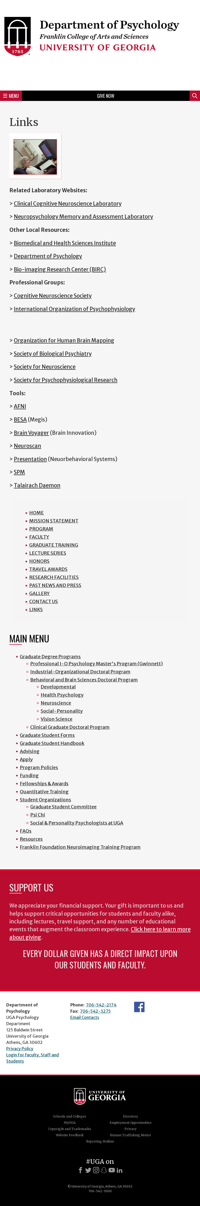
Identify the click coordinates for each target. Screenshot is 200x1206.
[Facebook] (80, 1170)
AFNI (20, 406)
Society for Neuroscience (45, 366)
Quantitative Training (44, 792)
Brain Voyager (31, 433)
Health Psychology (62, 695)
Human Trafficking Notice (130, 1135)
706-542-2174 (101, 1004)
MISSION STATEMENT (53, 521)
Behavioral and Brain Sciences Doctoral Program (84, 680)
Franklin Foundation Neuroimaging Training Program (80, 847)
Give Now (105, 95)
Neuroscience (56, 703)
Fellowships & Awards (44, 784)
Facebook (139, 1007)
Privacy (130, 1129)
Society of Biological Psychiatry (53, 353)
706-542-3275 (95, 1011)
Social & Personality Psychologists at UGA (76, 823)
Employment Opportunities (131, 1123)
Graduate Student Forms (47, 735)
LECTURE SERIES (47, 553)
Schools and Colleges (69, 1116)
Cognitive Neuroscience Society (53, 295)
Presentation (30, 459)
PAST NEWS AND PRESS (55, 585)
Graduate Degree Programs (50, 657)
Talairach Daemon (37, 485)
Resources (31, 839)
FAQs (26, 831)
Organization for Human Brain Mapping (64, 340)
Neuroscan (27, 446)
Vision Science (56, 719)
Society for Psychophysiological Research (65, 380)
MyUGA (70, 1123)
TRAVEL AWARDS (48, 569)
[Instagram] (96, 1170)
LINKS (36, 609)
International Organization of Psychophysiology (74, 309)
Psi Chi (37, 815)
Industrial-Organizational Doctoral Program (80, 672)
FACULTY (39, 537)
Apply (26, 759)
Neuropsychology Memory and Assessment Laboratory (83, 216)
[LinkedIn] (119, 1170)
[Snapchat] (104, 1170)
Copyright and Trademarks (69, 1129)
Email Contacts (84, 1017)
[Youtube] (112, 1170)
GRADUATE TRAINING (53, 545)
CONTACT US (43, 601)
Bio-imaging (30, 269)
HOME (36, 513)
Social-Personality (62, 711)
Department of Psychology (48, 256)
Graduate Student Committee (63, 807)
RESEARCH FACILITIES (54, 577)
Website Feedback (70, 1135)
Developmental (58, 687)
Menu (11, 95)
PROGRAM (41, 529)
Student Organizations (45, 800)
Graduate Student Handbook (52, 743)
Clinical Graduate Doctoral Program (70, 727)
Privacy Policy (19, 1048)
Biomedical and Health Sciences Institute (65, 243)
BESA (20, 419)
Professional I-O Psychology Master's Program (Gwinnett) (96, 664)
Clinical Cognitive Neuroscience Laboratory (68, 203)
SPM (19, 472)
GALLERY (39, 593)
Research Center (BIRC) (76, 269)
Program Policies (39, 767)
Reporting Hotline (100, 1141)
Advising (30, 751)
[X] (88, 1170)
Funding (29, 776)
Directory (130, 1116)
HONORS (39, 561)
